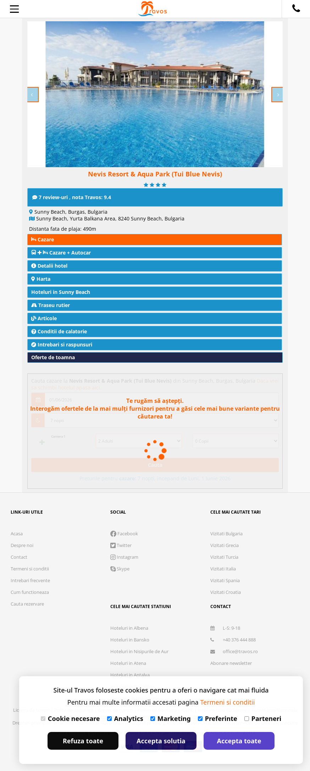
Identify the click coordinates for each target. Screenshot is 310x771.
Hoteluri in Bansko (129, 639)
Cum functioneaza (30, 592)
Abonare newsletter (231, 663)
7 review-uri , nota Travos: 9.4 (71, 197)
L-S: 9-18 (225, 628)
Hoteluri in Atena (128, 663)
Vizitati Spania (225, 580)
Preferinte (217, 718)
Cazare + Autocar (61, 252)
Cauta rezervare (27, 604)
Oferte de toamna (53, 357)
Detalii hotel (49, 265)
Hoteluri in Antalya (130, 675)
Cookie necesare (70, 718)
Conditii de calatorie (59, 331)
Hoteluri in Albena (129, 628)
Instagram (124, 557)
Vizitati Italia (223, 568)
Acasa (17, 533)
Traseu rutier (50, 305)
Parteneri (262, 718)
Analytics (125, 718)
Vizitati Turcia (224, 557)
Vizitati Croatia (225, 592)
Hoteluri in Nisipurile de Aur (139, 651)
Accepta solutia (161, 741)
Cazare (42, 239)
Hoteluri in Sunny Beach (60, 292)
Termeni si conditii (30, 568)
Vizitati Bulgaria (226, 533)
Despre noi (22, 545)
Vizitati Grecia (224, 545)
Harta (40, 278)
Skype (119, 568)
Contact (19, 557)
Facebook (124, 533)
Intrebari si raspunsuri (61, 344)
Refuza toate (83, 741)
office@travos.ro (234, 651)
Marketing (170, 718)
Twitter (121, 545)
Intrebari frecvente (30, 580)
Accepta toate (239, 741)
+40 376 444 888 (233, 639)
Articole (44, 318)
